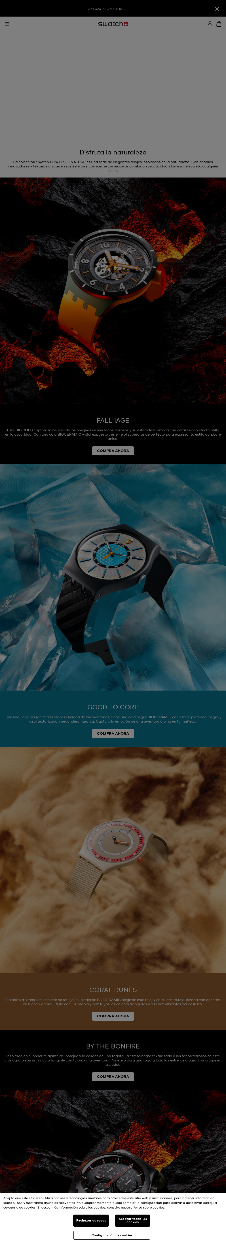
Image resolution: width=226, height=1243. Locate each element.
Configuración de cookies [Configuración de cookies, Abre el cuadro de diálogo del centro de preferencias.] (111, 1235)
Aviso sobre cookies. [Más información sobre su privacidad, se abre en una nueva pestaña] (149, 1207)
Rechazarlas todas (91, 1220)
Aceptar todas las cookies (132, 1220)
